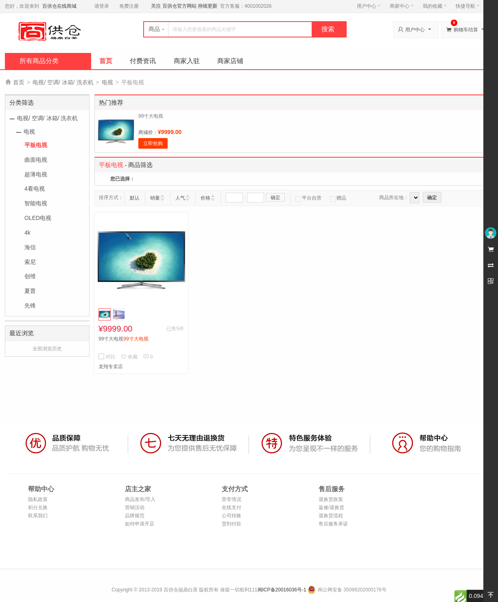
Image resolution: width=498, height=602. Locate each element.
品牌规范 (134, 516)
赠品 (338, 198)
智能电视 (35, 203)
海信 (30, 247)
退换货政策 (331, 499)
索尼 (30, 262)
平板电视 (35, 145)
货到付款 (231, 524)
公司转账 (231, 516)
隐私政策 (38, 499)
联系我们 (38, 516)
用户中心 (369, 6)
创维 (30, 276)
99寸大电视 (150, 116)
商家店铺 (230, 60)
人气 (180, 198)
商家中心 (402, 6)
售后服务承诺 (333, 524)
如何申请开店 (139, 524)
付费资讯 (143, 60)
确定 (275, 197)
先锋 (30, 305)
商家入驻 (187, 60)
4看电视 (34, 188)
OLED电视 (37, 218)
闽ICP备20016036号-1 (282, 590)
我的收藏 (435, 6)
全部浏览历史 (47, 349)
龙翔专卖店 (110, 366)
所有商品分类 (39, 60)
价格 (205, 198)
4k (27, 232)
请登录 (101, 6)
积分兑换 (38, 507)
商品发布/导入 (140, 499)
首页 (105, 60)
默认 (135, 198)
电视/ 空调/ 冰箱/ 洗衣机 (63, 82)
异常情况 (231, 499)
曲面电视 (35, 159)
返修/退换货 (331, 507)
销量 (155, 198)
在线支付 (231, 507)
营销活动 (134, 507)
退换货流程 (331, 516)
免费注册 (129, 6)
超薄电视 (35, 174)
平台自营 (308, 198)
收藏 (129, 357)
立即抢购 (153, 143)
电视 (107, 82)
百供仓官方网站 (179, 6)
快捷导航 (468, 6)
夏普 (30, 291)
